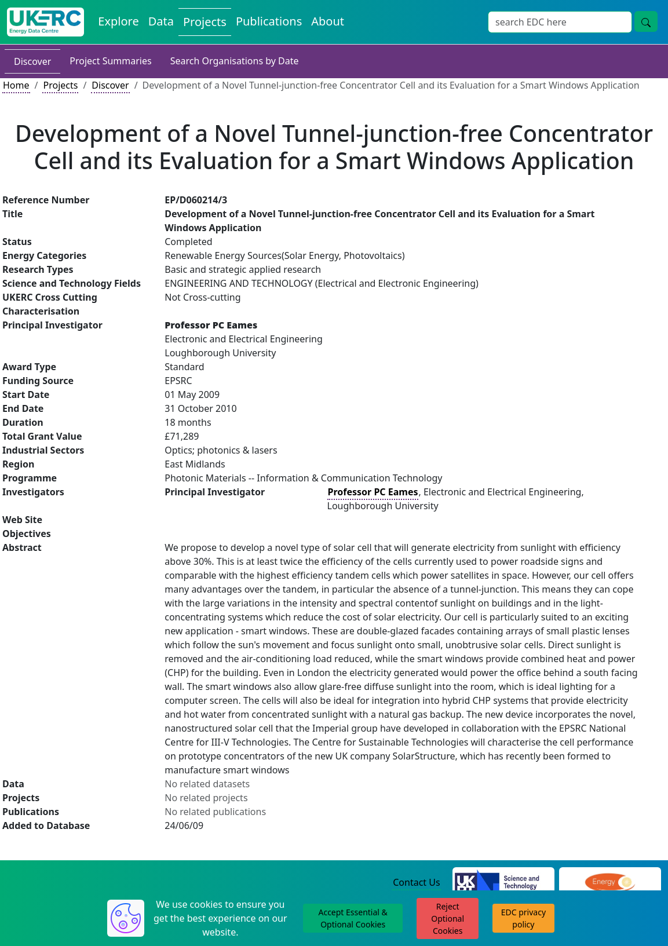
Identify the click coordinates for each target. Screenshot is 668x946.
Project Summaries (110, 60)
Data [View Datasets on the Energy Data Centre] (161, 21)
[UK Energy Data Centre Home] (45, 22)
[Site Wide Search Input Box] (560, 22)
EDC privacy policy (523, 918)
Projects (60, 85)
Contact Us (416, 882)
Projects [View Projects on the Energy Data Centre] (205, 22)
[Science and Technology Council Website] (503, 883)
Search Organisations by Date (234, 60)
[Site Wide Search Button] (646, 21)
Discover (32, 61)
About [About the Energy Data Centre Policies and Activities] (327, 21)
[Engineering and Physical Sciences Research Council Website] (610, 883)
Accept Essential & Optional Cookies (352, 918)
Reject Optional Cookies (447, 918)
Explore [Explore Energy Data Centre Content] (118, 21)
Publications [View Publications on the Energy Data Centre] (269, 21)
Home (16, 85)
